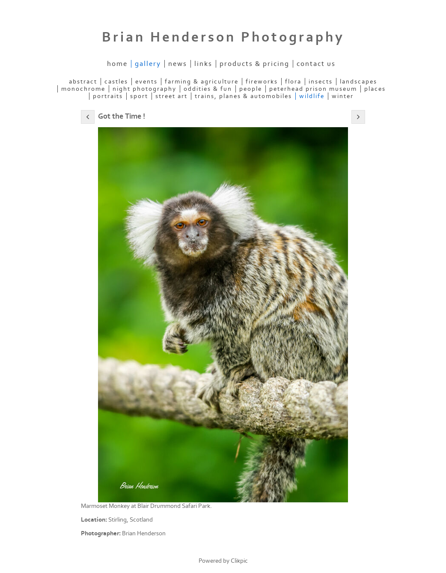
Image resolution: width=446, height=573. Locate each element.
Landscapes (358, 81)
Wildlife (311, 96)
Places (375, 89)
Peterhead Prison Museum (313, 89)
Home (117, 64)
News (177, 64)
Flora (293, 81)
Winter (343, 96)
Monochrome (83, 89)
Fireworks (262, 81)
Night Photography (144, 89)
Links (203, 64)
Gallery (148, 64)
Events (146, 81)
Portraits (108, 96)
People (250, 89)
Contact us (316, 64)
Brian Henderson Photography (223, 37)
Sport (139, 96)
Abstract (83, 81)
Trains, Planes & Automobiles (243, 96)
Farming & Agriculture (201, 81)
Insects (321, 81)
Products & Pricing (254, 64)
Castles (116, 81)
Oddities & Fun (208, 89)
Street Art (171, 96)
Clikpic (239, 560)
